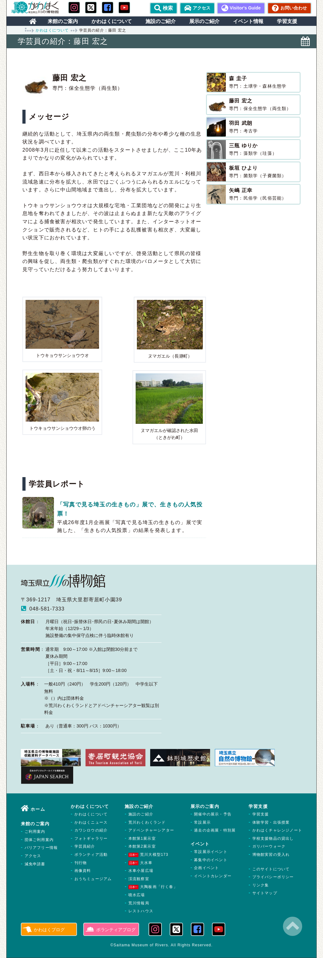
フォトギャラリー (91, 838)
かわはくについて (52, 30)
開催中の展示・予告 (213, 814)
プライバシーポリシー (273, 877)
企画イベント (206, 868)
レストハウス (140, 911)
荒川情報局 (138, 903)
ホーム (38, 809)
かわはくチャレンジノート (277, 830)
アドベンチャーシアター (151, 830)
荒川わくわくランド (147, 822)
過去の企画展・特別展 (215, 830)
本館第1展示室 (142, 838)
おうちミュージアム (93, 879)
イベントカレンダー (213, 876)
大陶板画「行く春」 (153, 887)
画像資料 (82, 870)
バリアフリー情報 (41, 847)
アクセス (201, 7)
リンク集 (260, 885)
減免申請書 (35, 864)
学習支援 (260, 814)
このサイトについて (271, 869)
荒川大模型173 (148, 854)
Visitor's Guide (245, 7)
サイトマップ (264, 893)
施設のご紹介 (140, 814)
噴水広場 (136, 895)
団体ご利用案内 (39, 840)
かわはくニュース (91, 822)
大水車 (140, 863)
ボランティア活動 (91, 854)
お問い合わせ (293, 7)
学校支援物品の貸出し (273, 838)
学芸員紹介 (84, 846)
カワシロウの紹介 (91, 830)
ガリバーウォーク (269, 846)
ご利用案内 (35, 831)
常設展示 (202, 822)
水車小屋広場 (140, 870)
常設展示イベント (210, 852)
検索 (163, 8)
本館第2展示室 (142, 846)
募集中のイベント (210, 860)
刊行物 (80, 863)
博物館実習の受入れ (271, 854)
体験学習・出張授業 (271, 822)
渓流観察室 (138, 879)
